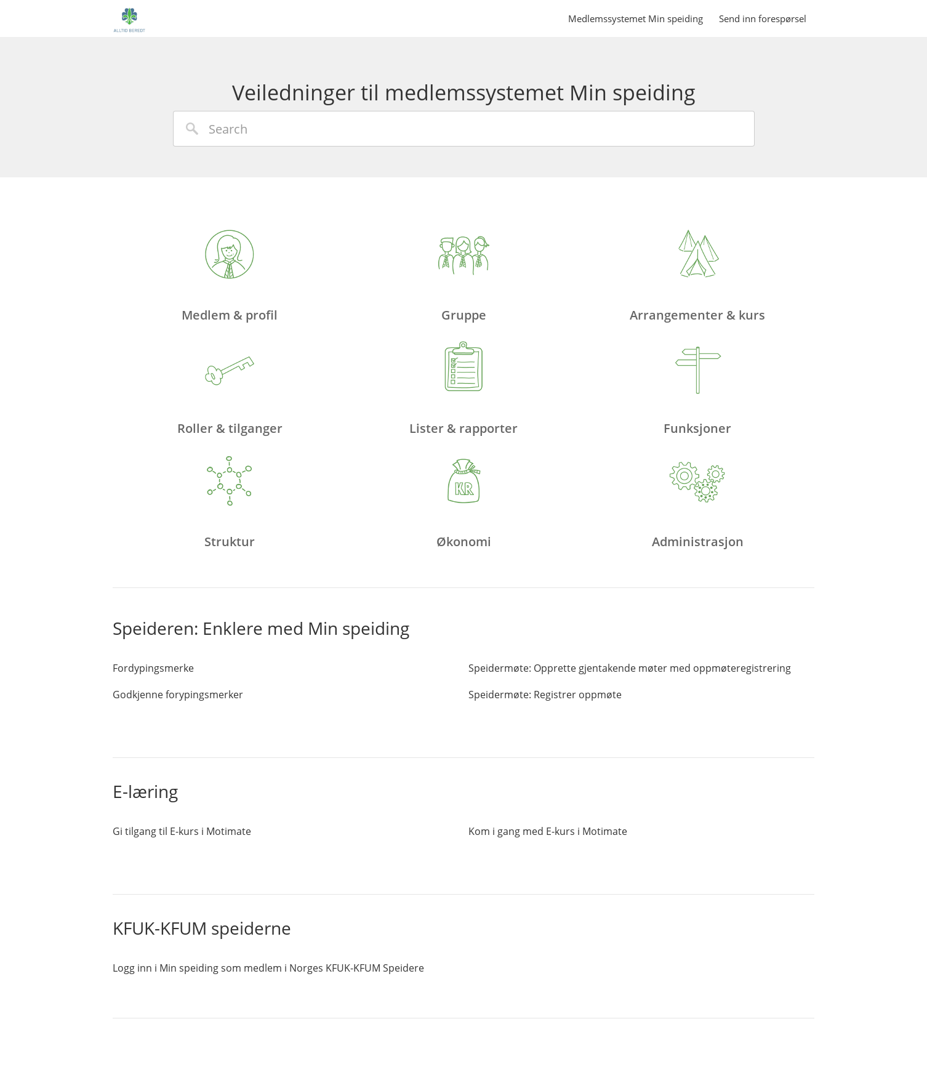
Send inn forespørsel (762, 18)
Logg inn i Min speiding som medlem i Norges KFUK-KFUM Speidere (268, 968)
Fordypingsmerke (153, 668)
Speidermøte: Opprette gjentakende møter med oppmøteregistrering (629, 668)
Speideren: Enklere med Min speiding (261, 628)
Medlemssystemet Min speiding (635, 18)
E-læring (145, 791)
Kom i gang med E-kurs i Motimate (547, 831)
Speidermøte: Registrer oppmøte (545, 694)
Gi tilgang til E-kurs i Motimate (182, 831)
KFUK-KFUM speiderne (202, 928)
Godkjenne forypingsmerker (178, 694)
